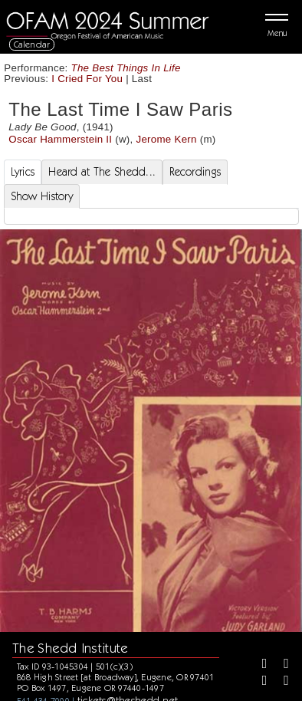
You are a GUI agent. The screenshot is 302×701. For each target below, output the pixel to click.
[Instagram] (259, 681)
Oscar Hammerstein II (60, 139)
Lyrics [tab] (23, 172)
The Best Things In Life (126, 68)
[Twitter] (280, 665)
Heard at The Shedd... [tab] (102, 172)
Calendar (32, 44)
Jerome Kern (166, 139)
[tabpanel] (151, 216)
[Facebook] (259, 665)
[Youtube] (280, 681)
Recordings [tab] (195, 172)
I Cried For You (87, 78)
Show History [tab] (42, 196)
